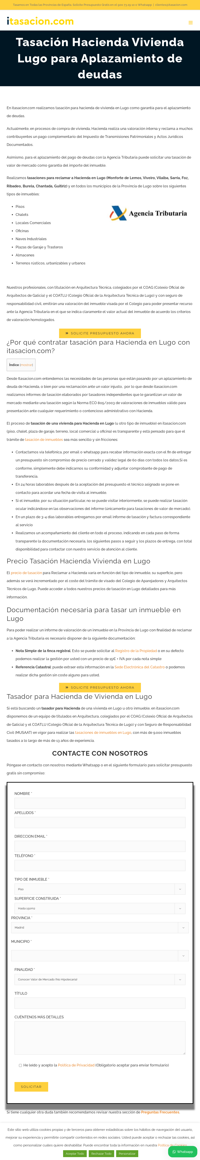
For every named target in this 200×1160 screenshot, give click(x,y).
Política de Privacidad (76, 1065)
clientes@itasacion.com (171, 4)
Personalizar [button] (127, 1153)
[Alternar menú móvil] (191, 22)
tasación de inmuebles (44, 440)
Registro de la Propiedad (136, 651)
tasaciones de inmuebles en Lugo (103, 732)
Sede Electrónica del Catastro (140, 667)
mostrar (26, 365)
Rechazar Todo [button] (101, 1153)
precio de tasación (26, 573)
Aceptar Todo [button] (75, 1153)
